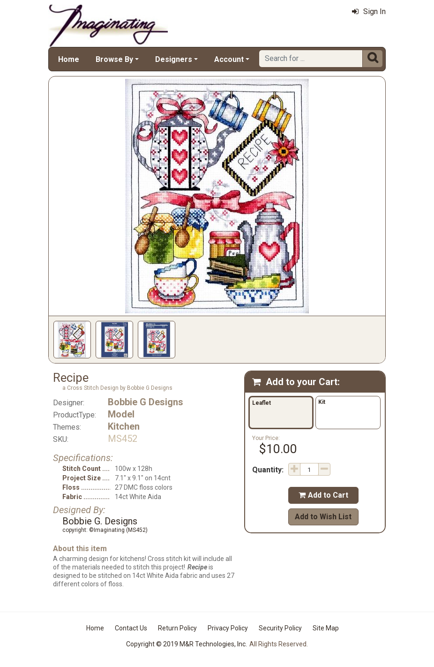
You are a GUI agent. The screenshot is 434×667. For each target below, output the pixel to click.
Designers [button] (173, 59)
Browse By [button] (114, 59)
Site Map (326, 628)
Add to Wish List (323, 516)
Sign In (369, 11)
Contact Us (131, 628)
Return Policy (177, 628)
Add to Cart (323, 495)
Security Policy (280, 628)
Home (68, 59)
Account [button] (229, 59)
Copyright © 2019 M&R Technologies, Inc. (186, 644)
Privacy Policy (228, 628)
